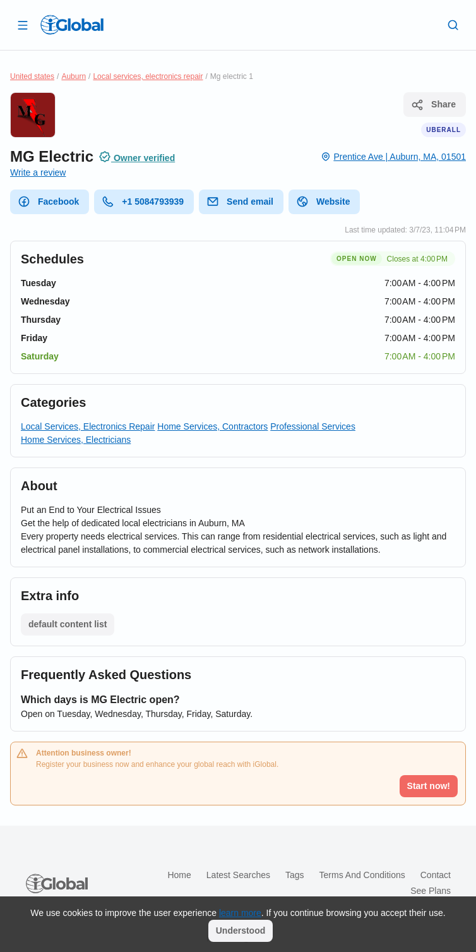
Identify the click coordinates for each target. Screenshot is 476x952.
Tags (294, 875)
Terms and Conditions (362, 875)
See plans (430, 891)
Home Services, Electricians (76, 440)
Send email (239, 201)
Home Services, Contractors (212, 426)
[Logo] (72, 24)
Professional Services (312, 426)
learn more (240, 913)
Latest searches (238, 875)
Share (433, 105)
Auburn (73, 76)
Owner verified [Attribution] (136, 156)
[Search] (453, 24)
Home (179, 875)
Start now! (428, 786)
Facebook (48, 201)
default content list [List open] (67, 624)
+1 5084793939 (143, 201)
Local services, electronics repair (148, 76)
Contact (435, 875)
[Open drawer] (22, 24)
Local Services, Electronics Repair (88, 426)
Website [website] (323, 201)
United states (32, 76)
